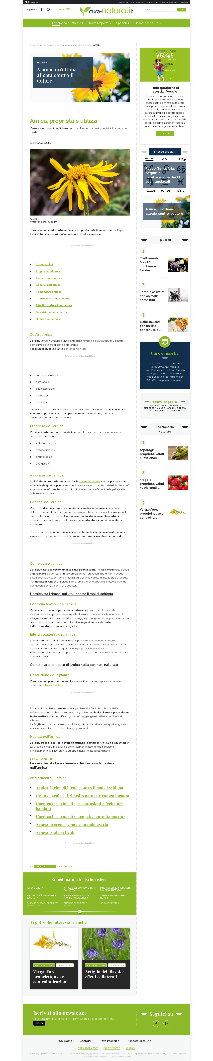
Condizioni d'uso (88, 1048)
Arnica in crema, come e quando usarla (72, 824)
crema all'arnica (89, 481)
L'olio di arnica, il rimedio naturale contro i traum (82, 795)
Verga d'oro (33, 888)
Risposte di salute (146, 23)
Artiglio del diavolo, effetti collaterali (80, 889)
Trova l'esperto (99, 23)
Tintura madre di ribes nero (113, 896)
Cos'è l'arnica (44, 264)
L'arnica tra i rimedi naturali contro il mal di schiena (71, 594)
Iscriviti (64, 9)
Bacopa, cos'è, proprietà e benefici (41, 896)
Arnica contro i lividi (55, 832)
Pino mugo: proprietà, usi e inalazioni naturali (115, 889)
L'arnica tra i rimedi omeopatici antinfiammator (80, 816)
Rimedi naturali (45, 866)
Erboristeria (66, 866)
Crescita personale (169, 2)
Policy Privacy (112, 1048)
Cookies (130, 1048)
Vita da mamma (138, 2)
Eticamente (152, 2)
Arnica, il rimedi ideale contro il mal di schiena (79, 787)
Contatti (85, 1041)
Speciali (121, 23)
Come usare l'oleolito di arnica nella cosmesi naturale (74, 665)
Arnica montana (53, 685)
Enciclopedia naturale (66, 23)
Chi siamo (65, 1041)
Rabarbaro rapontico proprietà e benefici (76, 896)
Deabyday (123, 2)
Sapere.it (185, 2)
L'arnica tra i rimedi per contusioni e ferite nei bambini (79, 806)
